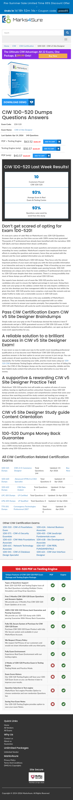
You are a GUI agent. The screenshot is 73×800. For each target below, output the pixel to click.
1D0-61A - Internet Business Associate (50, 528)
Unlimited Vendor (11, 752)
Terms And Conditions (13, 763)
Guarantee (8, 744)
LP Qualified (23, 501)
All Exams (8, 730)
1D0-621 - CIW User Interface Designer (51, 553)
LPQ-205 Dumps (8, 501)
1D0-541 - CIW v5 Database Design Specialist (16, 553)
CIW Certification (26, 46)
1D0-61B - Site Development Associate (50, 541)
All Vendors (9, 728)
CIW (14, 46)
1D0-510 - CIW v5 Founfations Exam (17, 528)
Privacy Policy (9, 760)
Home (6, 46)
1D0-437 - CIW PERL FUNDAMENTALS (47, 547)
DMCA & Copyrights (12, 765)
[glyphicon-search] (67, 33)
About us (8, 741)
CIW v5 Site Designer (23, 130)
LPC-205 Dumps (8, 495)
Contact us (8, 738)
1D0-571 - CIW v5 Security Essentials (16, 535)
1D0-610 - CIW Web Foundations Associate (19, 541)
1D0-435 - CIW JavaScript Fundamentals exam (49, 535)
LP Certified (23, 495)
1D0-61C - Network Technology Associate (18, 547)
